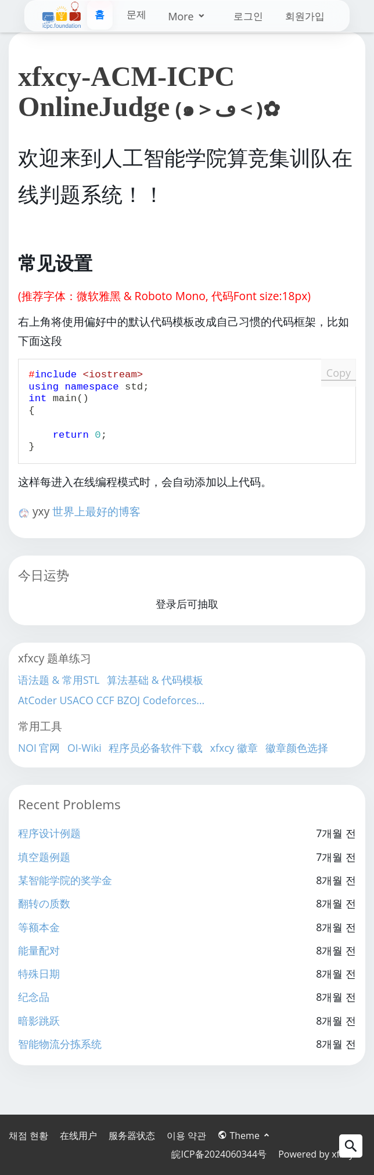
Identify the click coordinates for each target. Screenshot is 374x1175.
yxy (42, 511)
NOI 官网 (39, 748)
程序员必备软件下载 (156, 748)
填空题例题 (44, 857)
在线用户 (78, 1135)
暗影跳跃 (39, 1021)
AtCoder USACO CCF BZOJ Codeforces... (111, 700)
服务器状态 (132, 1135)
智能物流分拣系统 (60, 1044)
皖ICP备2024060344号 (219, 1154)
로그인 (244, 16)
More (147, 16)
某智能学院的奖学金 (65, 880)
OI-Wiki (84, 748)
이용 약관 (186, 1135)
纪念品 (33, 997)
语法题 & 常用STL (58, 680)
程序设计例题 (49, 833)
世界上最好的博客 (96, 511)
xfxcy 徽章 (234, 748)
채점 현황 (28, 1135)
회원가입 (303, 16)
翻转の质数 (44, 903)
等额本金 (39, 927)
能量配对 (39, 950)
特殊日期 (39, 974)
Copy (338, 373)
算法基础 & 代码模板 (155, 680)
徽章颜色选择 (296, 748)
